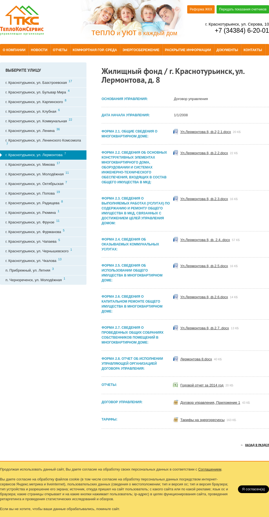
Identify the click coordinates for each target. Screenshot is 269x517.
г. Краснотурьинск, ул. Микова (32, 164)
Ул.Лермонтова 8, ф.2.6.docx (210, 297)
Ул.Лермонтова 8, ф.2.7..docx (211, 328)
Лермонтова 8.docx (202, 359)
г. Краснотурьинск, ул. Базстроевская (38, 82)
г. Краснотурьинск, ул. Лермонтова (35, 154)
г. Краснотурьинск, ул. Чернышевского (38, 250)
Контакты (252, 50)
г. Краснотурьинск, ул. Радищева (34, 202)
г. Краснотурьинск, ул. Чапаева (32, 241)
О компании (14, 50)
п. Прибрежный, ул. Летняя (29, 269)
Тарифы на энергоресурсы (209, 420)
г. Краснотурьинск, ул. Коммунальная (38, 120)
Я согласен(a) (253, 489)
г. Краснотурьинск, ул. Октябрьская (36, 183)
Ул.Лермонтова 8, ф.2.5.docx (210, 266)
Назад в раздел (257, 445)
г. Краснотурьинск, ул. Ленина (32, 130)
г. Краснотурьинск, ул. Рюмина (32, 212)
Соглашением (209, 469)
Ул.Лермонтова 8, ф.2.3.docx (210, 199)
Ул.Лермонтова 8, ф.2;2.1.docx (211, 131)
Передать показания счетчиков (243, 9)
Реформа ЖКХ (201, 9)
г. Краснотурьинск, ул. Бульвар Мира (37, 91)
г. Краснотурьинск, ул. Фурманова (35, 231)
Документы (227, 50)
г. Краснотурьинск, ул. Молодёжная (37, 173)
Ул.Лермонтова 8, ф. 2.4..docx (211, 239)
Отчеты (60, 50)
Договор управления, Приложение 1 (216, 402)
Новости (39, 50)
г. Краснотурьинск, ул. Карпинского (35, 101)
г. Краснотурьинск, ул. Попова (32, 192)
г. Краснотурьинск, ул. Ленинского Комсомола (43, 141)
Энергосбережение (140, 50)
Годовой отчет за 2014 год (208, 385)
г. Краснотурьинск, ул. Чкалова (33, 260)
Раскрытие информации (188, 50)
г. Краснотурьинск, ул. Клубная (32, 111)
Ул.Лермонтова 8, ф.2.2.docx (210, 153)
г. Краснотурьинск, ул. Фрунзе (32, 221)
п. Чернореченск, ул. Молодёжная (35, 279)
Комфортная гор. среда (95, 50)
